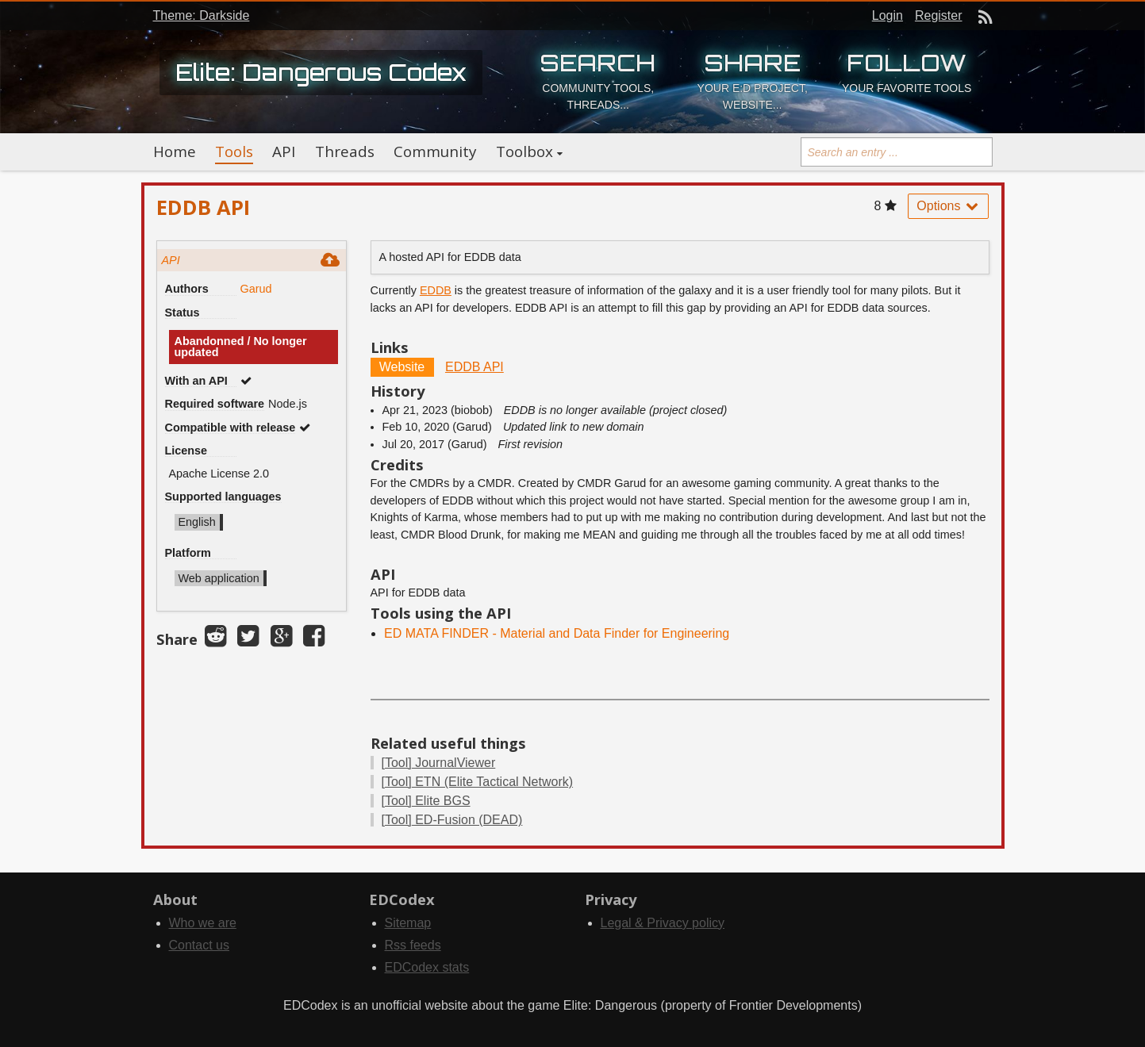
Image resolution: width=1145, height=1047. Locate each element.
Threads (345, 151)
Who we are (202, 923)
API (283, 151)
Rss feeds (413, 945)
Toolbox (524, 151)
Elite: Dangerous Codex (321, 72)
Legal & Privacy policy (663, 923)
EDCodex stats (427, 967)
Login (887, 15)
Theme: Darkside (201, 15)
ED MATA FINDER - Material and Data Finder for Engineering (556, 633)
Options (948, 206)
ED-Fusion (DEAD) (452, 819)
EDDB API (474, 367)
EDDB (435, 290)
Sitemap (408, 923)
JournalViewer (439, 762)
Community (435, 151)
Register (938, 15)
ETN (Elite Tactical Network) (478, 781)
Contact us (199, 945)
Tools (234, 151)
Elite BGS (426, 800)
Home (174, 151)
